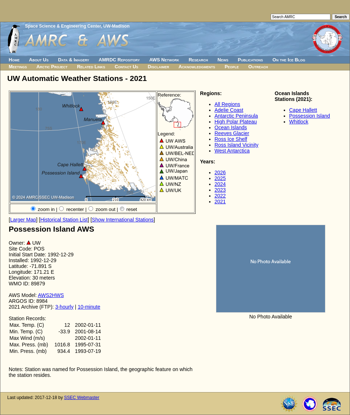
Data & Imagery (73, 59)
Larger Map (23, 220)
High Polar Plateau (235, 122)
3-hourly (64, 307)
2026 (220, 172)
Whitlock (298, 122)
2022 (220, 196)
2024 (220, 184)
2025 (220, 178)
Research (198, 59)
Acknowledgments (197, 66)
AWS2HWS (51, 295)
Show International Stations (123, 220)
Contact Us (126, 66)
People (232, 66)
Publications (250, 59)
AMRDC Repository (119, 59)
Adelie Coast (228, 110)
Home (14, 59)
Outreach (258, 66)
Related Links (91, 66)
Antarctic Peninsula (236, 116)
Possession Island (309, 116)
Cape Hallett (303, 110)
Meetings (18, 66)
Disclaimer (158, 66)
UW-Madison (116, 26)
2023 (220, 190)
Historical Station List (64, 220)
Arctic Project (52, 66)
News (222, 59)
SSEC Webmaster (81, 397)
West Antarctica (232, 151)
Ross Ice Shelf (230, 139)
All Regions (227, 104)
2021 (220, 201)
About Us (39, 59)
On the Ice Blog (288, 59)
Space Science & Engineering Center (63, 26)
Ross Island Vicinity (236, 145)
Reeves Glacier (231, 133)
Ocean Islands (230, 127)
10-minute (89, 307)
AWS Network (164, 59)
